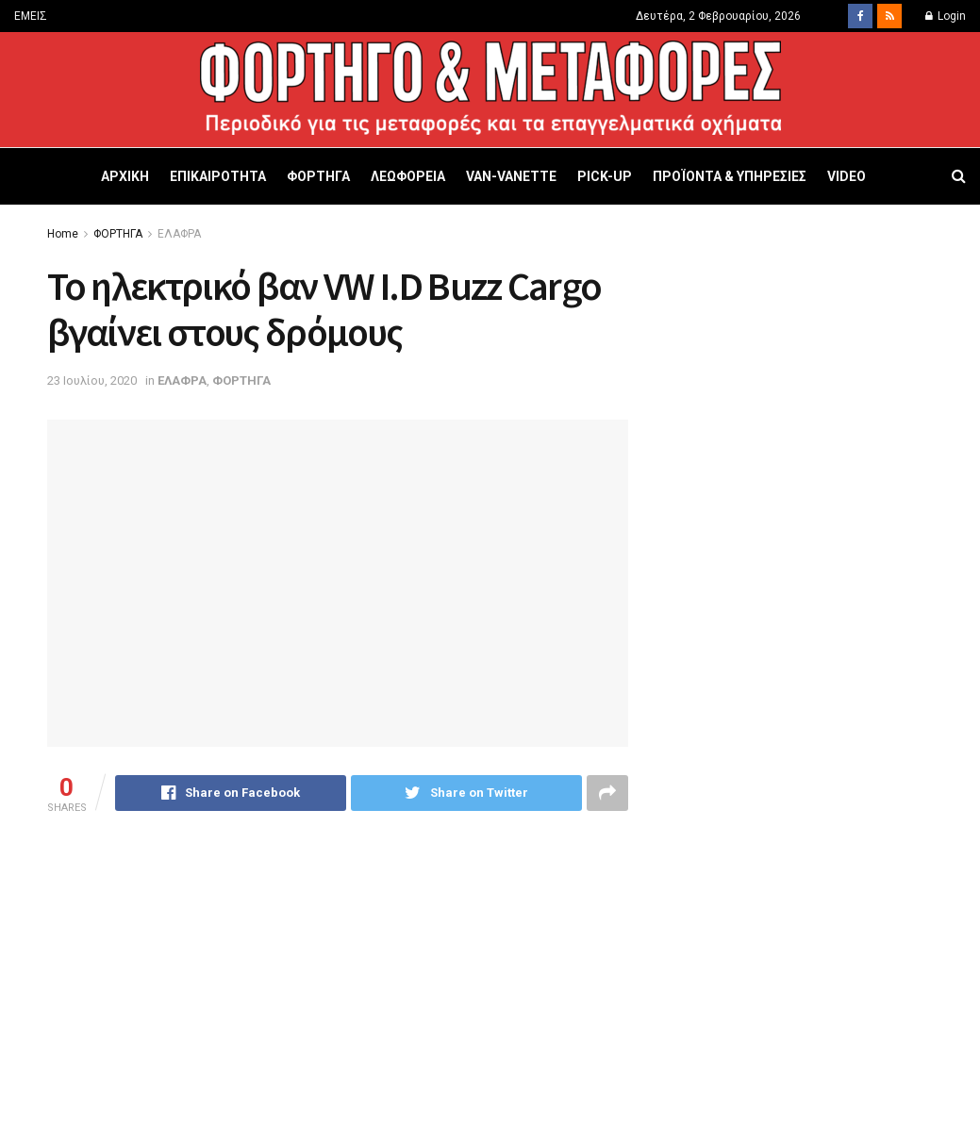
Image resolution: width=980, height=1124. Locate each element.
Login (945, 16)
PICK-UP (604, 176)
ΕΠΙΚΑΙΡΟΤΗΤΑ (218, 176)
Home (62, 233)
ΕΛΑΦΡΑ (179, 233)
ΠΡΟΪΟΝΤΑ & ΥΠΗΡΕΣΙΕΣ (729, 176)
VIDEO (846, 176)
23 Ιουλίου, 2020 (92, 380)
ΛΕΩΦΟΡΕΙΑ (408, 176)
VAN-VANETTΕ (511, 176)
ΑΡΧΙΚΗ (125, 176)
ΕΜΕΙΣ (30, 16)
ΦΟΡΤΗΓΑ (318, 176)
